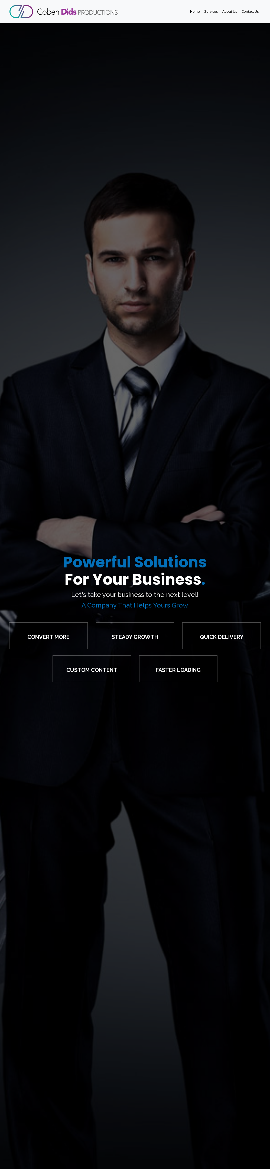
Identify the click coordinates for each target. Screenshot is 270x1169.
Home (195, 11)
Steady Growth (135, 637)
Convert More (48, 637)
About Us (229, 11)
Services (211, 11)
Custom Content (91, 670)
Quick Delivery (221, 637)
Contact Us (250, 11)
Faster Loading (178, 670)
